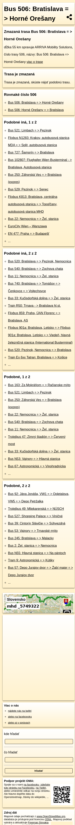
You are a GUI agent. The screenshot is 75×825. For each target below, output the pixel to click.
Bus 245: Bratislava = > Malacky (31, 538)
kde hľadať (11, 734)
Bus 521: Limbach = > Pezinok (29, 130)
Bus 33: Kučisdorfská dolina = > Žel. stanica (39, 298)
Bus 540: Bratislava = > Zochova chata (35, 268)
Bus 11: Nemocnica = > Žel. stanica (33, 276)
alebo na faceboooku (20, 716)
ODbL (48, 819)
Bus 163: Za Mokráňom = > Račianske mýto (39, 385)
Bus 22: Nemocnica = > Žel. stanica (33, 219)
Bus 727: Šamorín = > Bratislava (31, 152)
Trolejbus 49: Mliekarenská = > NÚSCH (36, 508)
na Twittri (41, 787)
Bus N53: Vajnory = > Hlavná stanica (34, 459)
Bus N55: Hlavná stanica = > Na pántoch (37, 553)
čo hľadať (11, 752)
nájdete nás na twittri (19, 710)
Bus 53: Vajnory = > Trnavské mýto (33, 530)
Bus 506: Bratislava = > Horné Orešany (36, 102)
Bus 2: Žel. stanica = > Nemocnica (32, 545)
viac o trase (35, 62)
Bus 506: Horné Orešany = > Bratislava (36, 110)
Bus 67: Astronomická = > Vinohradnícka (37, 466)
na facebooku (31, 784)
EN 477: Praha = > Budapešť (28, 233)
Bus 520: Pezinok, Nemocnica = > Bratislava (39, 350)
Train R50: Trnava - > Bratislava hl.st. (34, 305)
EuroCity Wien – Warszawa (27, 226)
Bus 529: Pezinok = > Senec (28, 189)
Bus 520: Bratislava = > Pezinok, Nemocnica (39, 261)
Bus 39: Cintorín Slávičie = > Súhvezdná (36, 523)
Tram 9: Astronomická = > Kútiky (31, 560)
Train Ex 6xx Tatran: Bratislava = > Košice (37, 357)
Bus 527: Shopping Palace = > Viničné (35, 516)
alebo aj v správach (19, 722)
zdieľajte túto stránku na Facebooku (27, 786)
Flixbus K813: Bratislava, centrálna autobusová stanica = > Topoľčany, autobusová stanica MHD (32, 204)
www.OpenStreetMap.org (51, 816)
